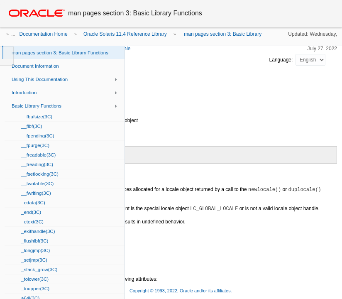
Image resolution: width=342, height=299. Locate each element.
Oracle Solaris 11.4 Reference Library (125, 34)
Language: (281, 60)
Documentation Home (44, 34)
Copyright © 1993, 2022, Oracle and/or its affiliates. (181, 290)
